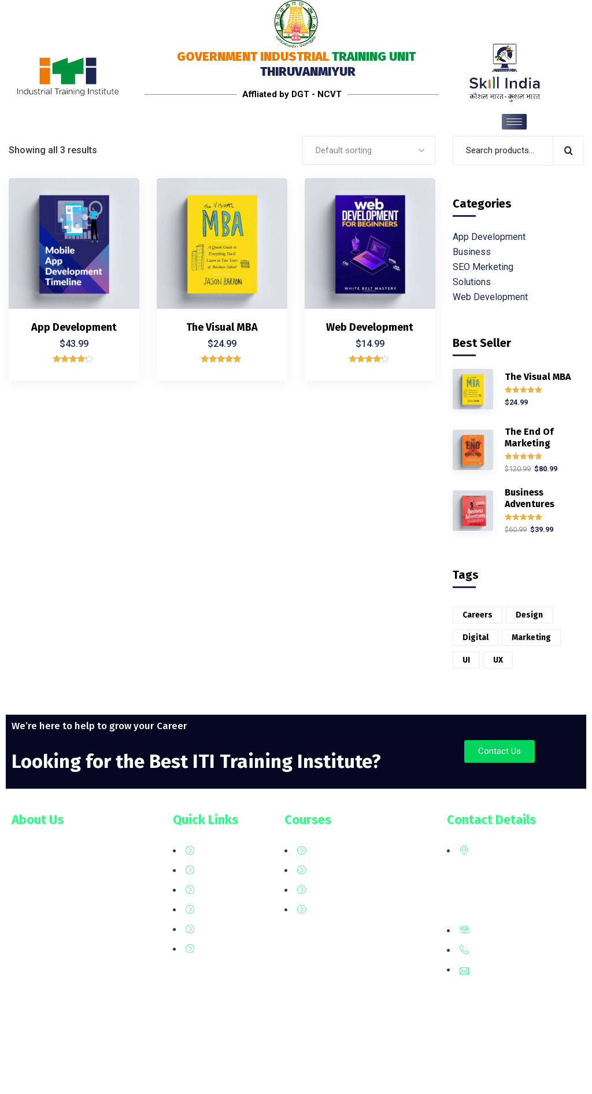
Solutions (472, 281)
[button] (499, 751)
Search (568, 150)
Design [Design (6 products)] (529, 615)
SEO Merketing (483, 266)
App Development (74, 327)
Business (472, 251)
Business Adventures (529, 498)
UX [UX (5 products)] (498, 660)
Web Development (369, 327)
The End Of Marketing (529, 437)
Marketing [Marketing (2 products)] (531, 637)
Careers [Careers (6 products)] (477, 615)
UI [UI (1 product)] (466, 660)
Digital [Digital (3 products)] (475, 637)
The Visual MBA (222, 327)
